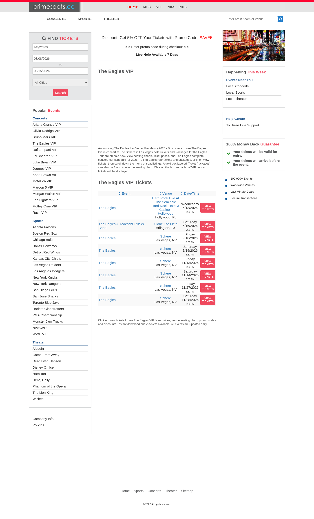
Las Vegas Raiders (47, 265)
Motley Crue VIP (45, 206)
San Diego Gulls (45, 290)
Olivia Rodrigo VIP (46, 131)
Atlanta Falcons (44, 227)
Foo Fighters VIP (45, 200)
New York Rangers (46, 284)
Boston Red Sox (45, 233)
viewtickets (208, 208)
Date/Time (191, 193)
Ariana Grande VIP (47, 124)
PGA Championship (47, 315)
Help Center (235, 119)
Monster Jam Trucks (48, 321)
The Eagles (107, 208)
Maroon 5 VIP (43, 187)
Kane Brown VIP (45, 175)
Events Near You (239, 80)
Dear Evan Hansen (47, 361)
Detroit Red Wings (46, 252)
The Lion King (43, 392)
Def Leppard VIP (45, 150)
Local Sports (235, 92)
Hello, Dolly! (42, 380)
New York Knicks (45, 277)
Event (126, 193)
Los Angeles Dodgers (49, 271)
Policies (38, 425)
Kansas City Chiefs (47, 258)
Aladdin (38, 348)
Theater (39, 342)
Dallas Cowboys (45, 246)
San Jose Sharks (45, 296)
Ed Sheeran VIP (45, 156)
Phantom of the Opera (49, 386)
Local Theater (236, 99)
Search (60, 93)
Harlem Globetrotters (48, 309)
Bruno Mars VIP (44, 137)
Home (125, 491)
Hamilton (39, 374)
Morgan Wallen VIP (47, 194)
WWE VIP (40, 334)
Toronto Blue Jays (46, 302)
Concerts (40, 118)
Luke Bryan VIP (44, 162)
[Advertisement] (157, 455)
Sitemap (187, 491)
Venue (167, 193)
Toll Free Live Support (242, 125)
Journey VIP (42, 168)
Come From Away (46, 355)
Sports (38, 221)
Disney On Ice (43, 367)
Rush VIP (40, 212)
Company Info (43, 419)
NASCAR (40, 328)
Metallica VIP (42, 181)
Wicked (38, 399)
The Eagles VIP (44, 143)
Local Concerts (237, 86)
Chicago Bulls (43, 240)
